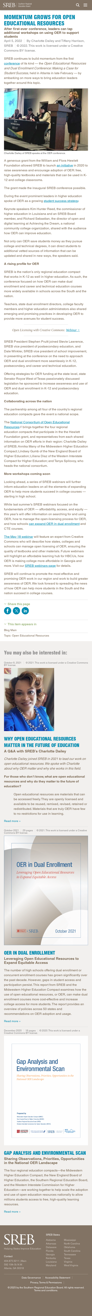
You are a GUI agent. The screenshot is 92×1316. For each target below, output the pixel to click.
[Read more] (46, 891)
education (11, 393)
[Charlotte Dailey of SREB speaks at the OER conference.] (46, 121)
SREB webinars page (40, 566)
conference (12, 63)
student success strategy (61, 201)
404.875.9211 (11, 1261)
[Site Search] (78, 5)
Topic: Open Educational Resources (26, 635)
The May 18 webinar (18, 537)
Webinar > (73, 330)
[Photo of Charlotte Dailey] (46, 700)
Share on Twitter (16, 610)
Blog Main (10, 630)
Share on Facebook (7, 610)
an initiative (65, 165)
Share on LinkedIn (25, 610)
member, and (13, 219)
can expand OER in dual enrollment (54, 524)
